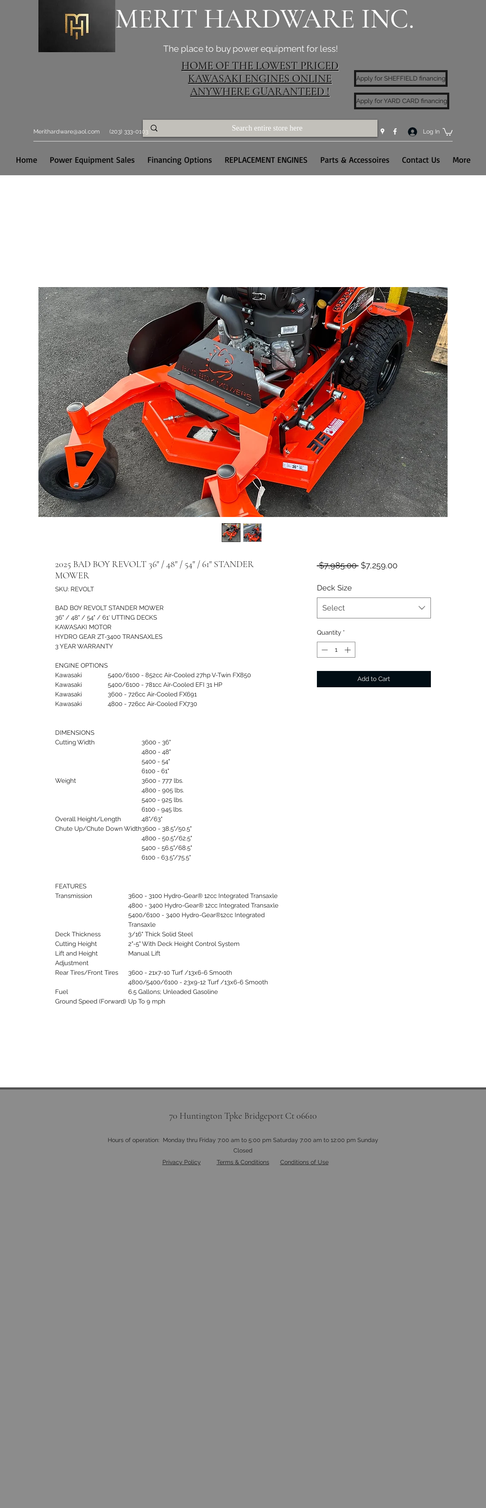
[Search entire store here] (268, 128)
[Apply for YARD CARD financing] (401, 101)
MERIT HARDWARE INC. (264, 19)
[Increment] (348, 650)
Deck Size (334, 587)
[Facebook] (395, 131)
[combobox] (374, 608)
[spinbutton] (336, 650)
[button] (448, 131)
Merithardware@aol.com (66, 131)
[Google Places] (382, 131)
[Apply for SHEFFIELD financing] (401, 78)
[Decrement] (323, 650)
